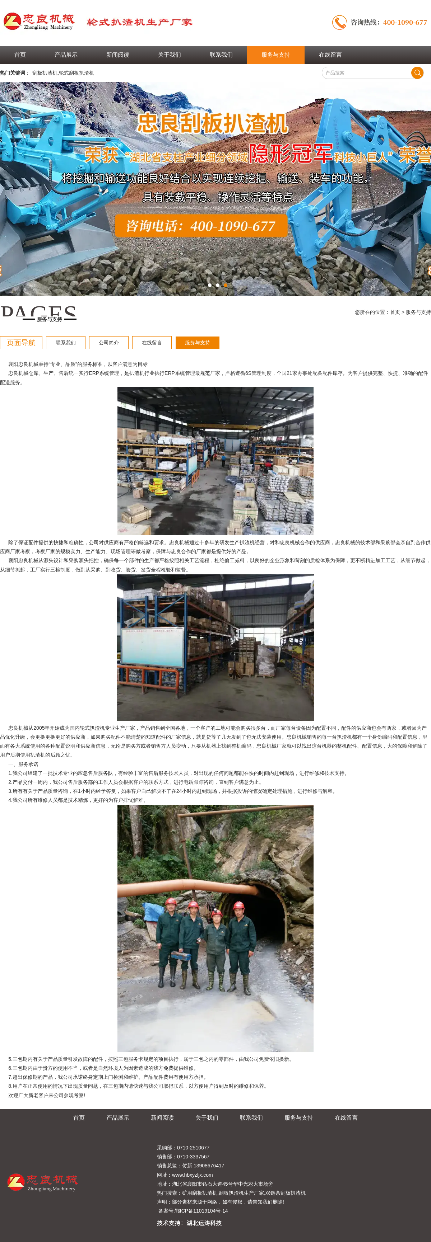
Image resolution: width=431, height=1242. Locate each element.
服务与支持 (275, 55)
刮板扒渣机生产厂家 (241, 1193)
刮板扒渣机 (44, 73)
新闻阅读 (117, 55)
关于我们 (169, 55)
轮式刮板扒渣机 (76, 73)
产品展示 (66, 55)
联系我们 (221, 55)
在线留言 (330, 55)
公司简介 (109, 342)
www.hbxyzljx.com (192, 1175)
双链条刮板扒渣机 (285, 1193)
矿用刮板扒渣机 (199, 1193)
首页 (20, 55)
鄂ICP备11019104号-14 (201, 1211)
